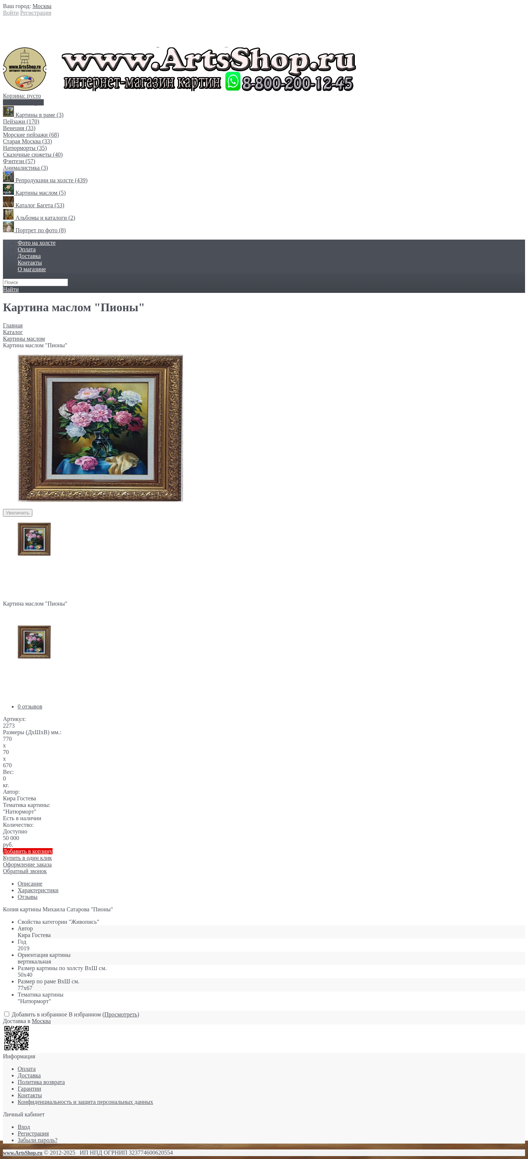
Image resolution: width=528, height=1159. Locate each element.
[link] (41, 6)
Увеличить (17, 513)
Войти (11, 13)
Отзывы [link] (28, 897)
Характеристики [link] (38, 890)
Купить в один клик (264, 861)
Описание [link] (30, 883)
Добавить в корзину (28, 851)
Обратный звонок (25, 871)
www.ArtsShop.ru (22, 1153)
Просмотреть (121, 1014)
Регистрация (35, 13)
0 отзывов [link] (30, 706)
